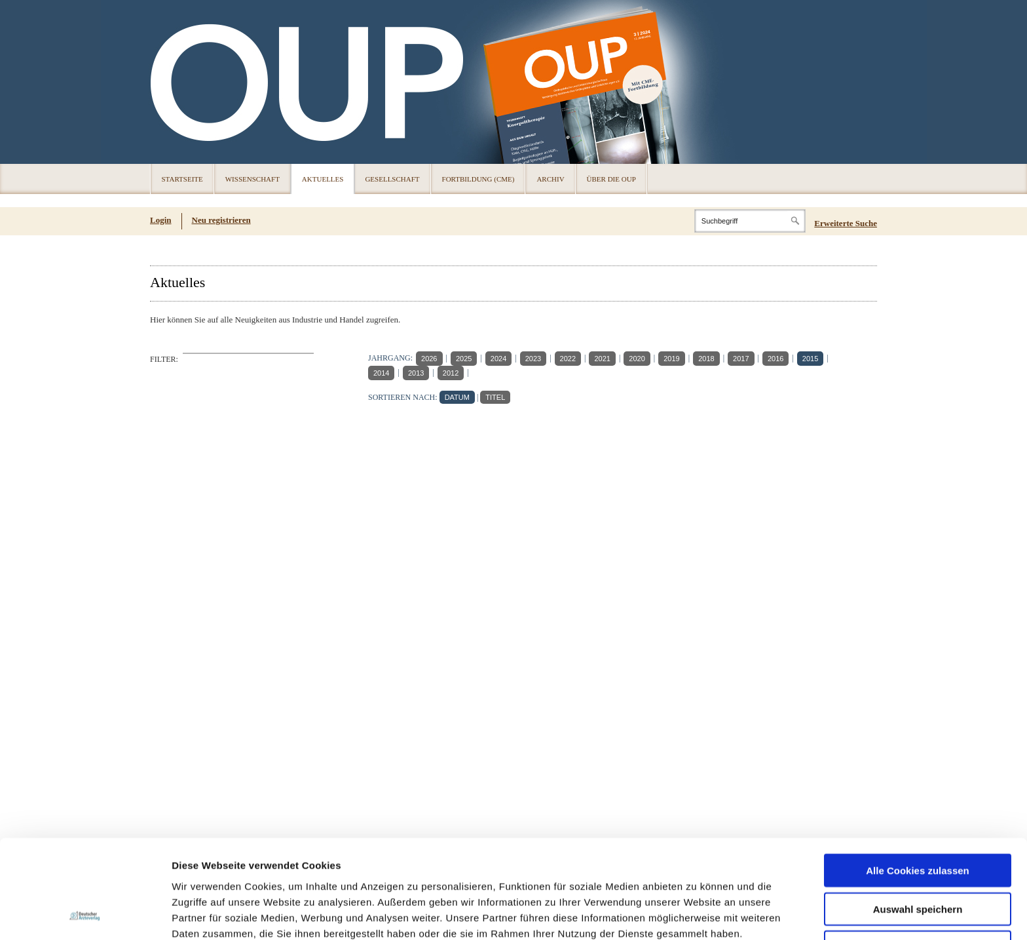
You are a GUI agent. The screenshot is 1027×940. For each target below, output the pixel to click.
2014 (381, 373)
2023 (533, 358)
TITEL (495, 397)
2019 (671, 358)
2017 (741, 358)
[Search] (750, 221)
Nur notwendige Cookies (917, 854)
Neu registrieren (221, 220)
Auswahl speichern (918, 816)
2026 (429, 358)
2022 (568, 358)
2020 (636, 358)
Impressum (271, 871)
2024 (498, 358)
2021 (602, 358)
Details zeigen (696, 914)
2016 (775, 358)
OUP (166, 82)
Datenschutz (203, 871)
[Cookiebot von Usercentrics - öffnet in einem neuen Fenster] (85, 914)
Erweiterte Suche (845, 223)
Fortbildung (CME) (478, 179)
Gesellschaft (392, 179)
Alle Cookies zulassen (917, 777)
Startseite (182, 179)
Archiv (550, 179)
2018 (706, 358)
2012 (450, 373)
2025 (464, 358)
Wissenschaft (252, 179)
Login (161, 220)
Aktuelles (323, 179)
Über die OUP (611, 179)
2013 (416, 373)
